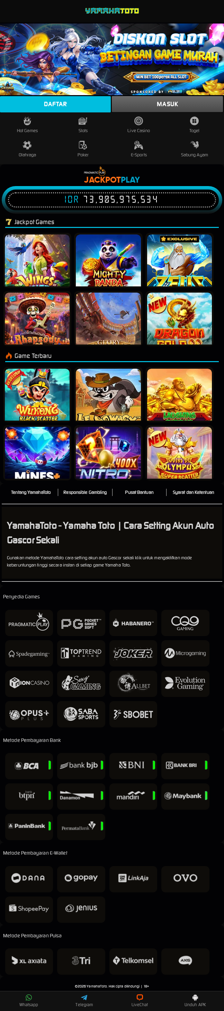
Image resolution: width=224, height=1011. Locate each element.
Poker (83, 149)
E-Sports (139, 149)
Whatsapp (28, 1000)
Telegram (84, 1000)
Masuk (167, 104)
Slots (83, 125)
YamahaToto (97, 986)
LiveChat (140, 1000)
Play (130, 180)
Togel (194, 125)
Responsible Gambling (85, 492)
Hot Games (27, 125)
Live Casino (138, 125)
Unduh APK (195, 1000)
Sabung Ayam (194, 149)
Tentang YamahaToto (31, 492)
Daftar (55, 104)
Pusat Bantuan (139, 492)
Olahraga (27, 149)
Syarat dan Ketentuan (193, 492)
